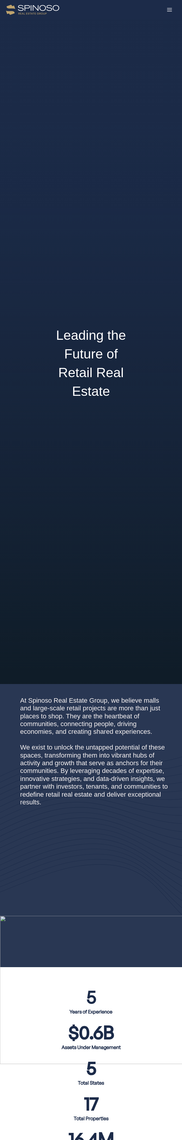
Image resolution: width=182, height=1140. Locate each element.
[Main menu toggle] (169, 9)
